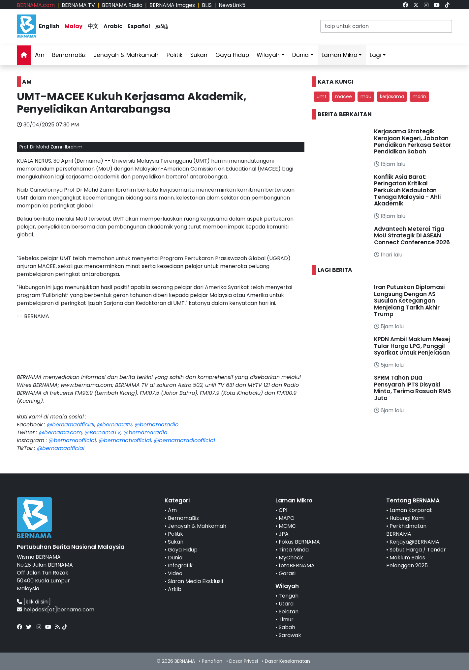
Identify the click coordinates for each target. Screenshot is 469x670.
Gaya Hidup (232, 55)
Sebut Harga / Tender (418, 549)
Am (40, 55)
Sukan (198, 55)
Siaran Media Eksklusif (196, 581)
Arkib (174, 589)
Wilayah (268, 55)
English (49, 26)
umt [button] (322, 96)
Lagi (375, 55)
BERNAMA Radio (122, 5)
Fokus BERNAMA (299, 542)
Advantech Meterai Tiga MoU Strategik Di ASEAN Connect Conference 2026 (412, 235)
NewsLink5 (232, 5)
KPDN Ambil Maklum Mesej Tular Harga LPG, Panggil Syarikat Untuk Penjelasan (412, 346)
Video (175, 573)
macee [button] (343, 96)
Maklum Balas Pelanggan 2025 (407, 561)
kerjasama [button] (392, 96)
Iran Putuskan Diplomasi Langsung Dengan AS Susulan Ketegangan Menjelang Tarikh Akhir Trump (409, 300)
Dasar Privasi (243, 661)
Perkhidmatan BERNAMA (406, 530)
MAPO (287, 518)
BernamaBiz (69, 55)
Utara (286, 603)
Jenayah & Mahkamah (126, 55)
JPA (284, 534)
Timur (286, 619)
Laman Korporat (411, 510)
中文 (93, 26)
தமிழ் (161, 26)
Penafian (212, 661)
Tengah (288, 596)
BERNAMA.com (36, 5)
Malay (73, 26)
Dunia (300, 55)
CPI (283, 510)
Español (139, 26)
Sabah (287, 627)
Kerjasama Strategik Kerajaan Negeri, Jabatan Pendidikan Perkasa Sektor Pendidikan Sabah (412, 141)
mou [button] (365, 96)
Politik (174, 55)
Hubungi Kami (407, 518)
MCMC (287, 526)
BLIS (207, 5)
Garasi (287, 573)
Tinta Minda (294, 549)
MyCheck (291, 557)
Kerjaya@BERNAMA (414, 542)
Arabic (113, 26)
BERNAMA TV (78, 5)
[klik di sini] (37, 601)
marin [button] (419, 96)
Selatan (288, 611)
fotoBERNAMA (297, 565)
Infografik (180, 565)
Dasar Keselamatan (287, 661)
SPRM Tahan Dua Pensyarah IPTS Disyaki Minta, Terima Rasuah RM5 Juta (412, 388)
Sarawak (290, 635)
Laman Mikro (339, 55)
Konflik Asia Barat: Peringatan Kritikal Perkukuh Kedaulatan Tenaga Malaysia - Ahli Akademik (407, 190)
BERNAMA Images (172, 5)
